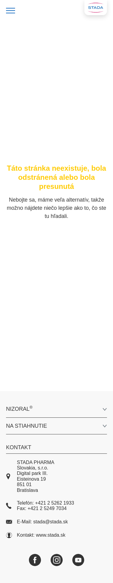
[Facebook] (35, 560)
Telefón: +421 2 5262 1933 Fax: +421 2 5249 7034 (40, 505)
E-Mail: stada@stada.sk (37, 522)
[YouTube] (78, 560)
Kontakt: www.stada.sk (35, 535)
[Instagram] (57, 560)
